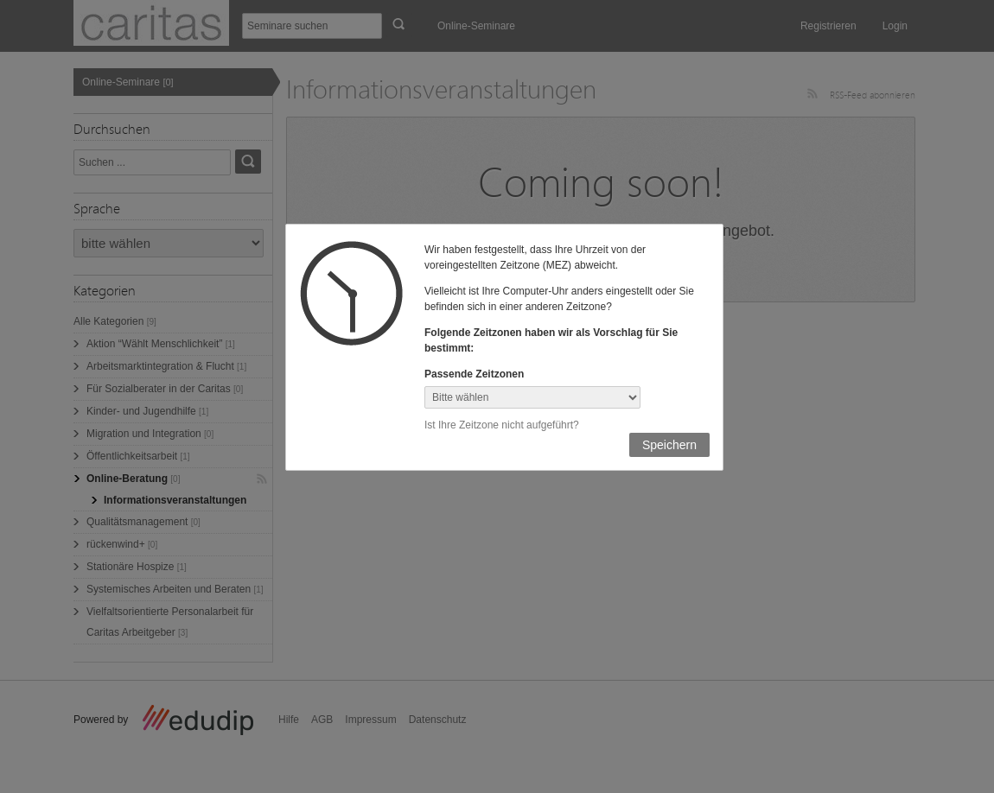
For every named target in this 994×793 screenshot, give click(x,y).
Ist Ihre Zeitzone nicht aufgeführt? (501, 425)
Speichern (669, 445)
